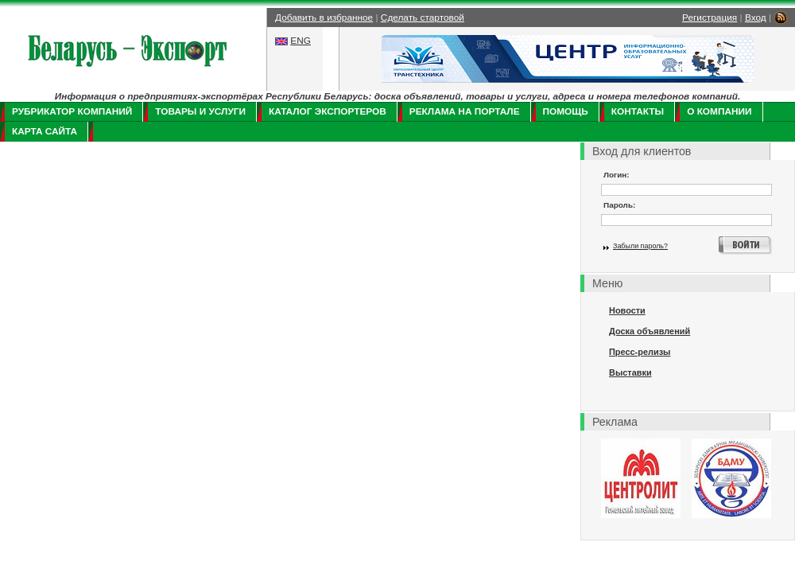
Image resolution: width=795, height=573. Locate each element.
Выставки (630, 372)
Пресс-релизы (639, 352)
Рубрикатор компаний (72, 111)
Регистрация (709, 17)
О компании (719, 111)
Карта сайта (44, 131)
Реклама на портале (464, 111)
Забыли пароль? (640, 246)
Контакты (637, 111)
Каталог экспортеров (327, 111)
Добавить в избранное (324, 17)
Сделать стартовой (422, 17)
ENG (300, 40)
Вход (755, 17)
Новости (627, 310)
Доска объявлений (649, 331)
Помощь (565, 111)
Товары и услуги (200, 111)
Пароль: (619, 205)
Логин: (616, 174)
